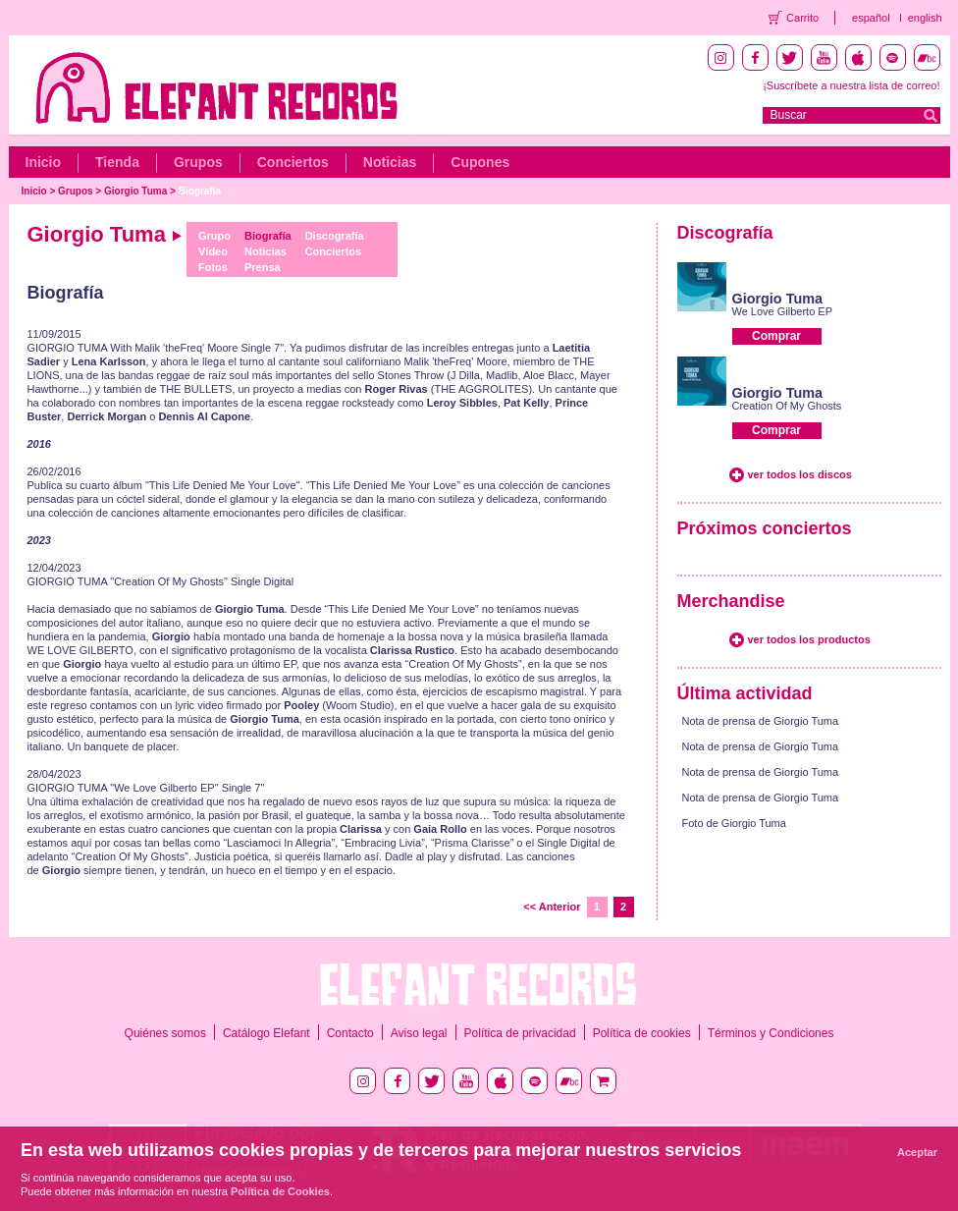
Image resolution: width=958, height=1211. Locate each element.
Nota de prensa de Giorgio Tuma (760, 721)
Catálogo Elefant (266, 1033)
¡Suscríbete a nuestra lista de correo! (851, 85)
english (925, 18)
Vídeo (213, 251)
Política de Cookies (280, 1191)
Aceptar (917, 1152)
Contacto (350, 1033)
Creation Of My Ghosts (787, 406)
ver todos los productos (809, 639)
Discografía (334, 236)
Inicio (44, 162)
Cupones (480, 162)
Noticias (389, 162)
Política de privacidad (520, 1033)
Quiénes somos (165, 1033)
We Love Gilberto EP (782, 311)
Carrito (802, 18)
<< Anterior (551, 906)
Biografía (200, 191)
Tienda (117, 162)
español (871, 18)
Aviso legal (419, 1033)
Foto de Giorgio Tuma (734, 823)
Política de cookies (642, 1033)
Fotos (213, 267)
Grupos (198, 162)
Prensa (262, 267)
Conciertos (293, 162)
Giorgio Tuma (135, 191)
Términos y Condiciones (771, 1033)
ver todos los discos (800, 474)
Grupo (214, 236)
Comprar (776, 336)
